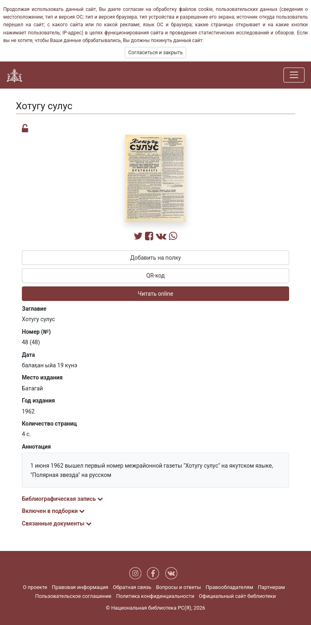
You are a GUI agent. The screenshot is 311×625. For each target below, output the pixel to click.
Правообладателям (229, 587)
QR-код (155, 275)
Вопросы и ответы (178, 587)
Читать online (155, 293)
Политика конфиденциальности (155, 596)
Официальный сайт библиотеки (237, 596)
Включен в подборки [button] (53, 511)
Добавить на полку (155, 257)
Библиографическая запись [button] (62, 499)
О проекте (35, 587)
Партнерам (271, 587)
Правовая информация (80, 587)
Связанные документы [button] (57, 523)
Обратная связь (132, 587)
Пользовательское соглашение (73, 596)
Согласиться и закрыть (155, 52)
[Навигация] (294, 75)
